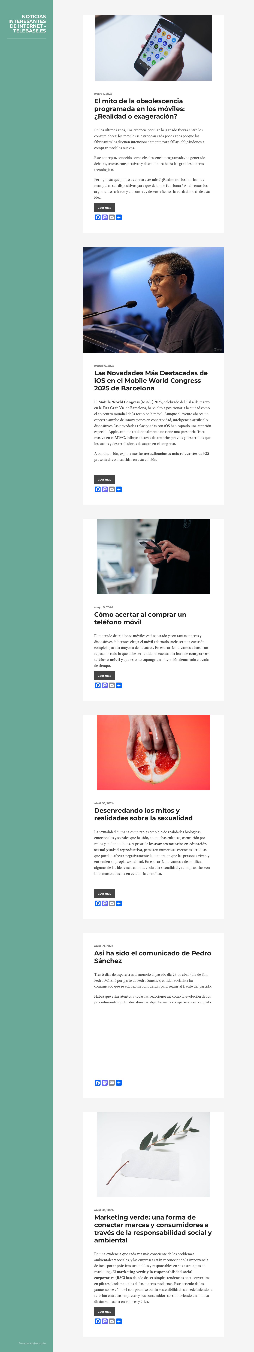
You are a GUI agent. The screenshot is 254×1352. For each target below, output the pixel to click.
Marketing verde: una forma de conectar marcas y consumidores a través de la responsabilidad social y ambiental (153, 1228)
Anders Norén (38, 1343)
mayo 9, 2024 (103, 607)
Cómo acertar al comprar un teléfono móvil (140, 618)
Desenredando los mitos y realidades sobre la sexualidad (143, 814)
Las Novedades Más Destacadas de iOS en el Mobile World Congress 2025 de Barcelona (151, 380)
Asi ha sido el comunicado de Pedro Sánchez (152, 957)
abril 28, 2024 (104, 1210)
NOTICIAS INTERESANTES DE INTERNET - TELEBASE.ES (27, 24)
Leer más (104, 207)
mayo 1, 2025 (103, 93)
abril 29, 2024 (103, 946)
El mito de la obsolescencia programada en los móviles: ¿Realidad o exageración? (139, 108)
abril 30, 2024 (104, 803)
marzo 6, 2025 (104, 365)
